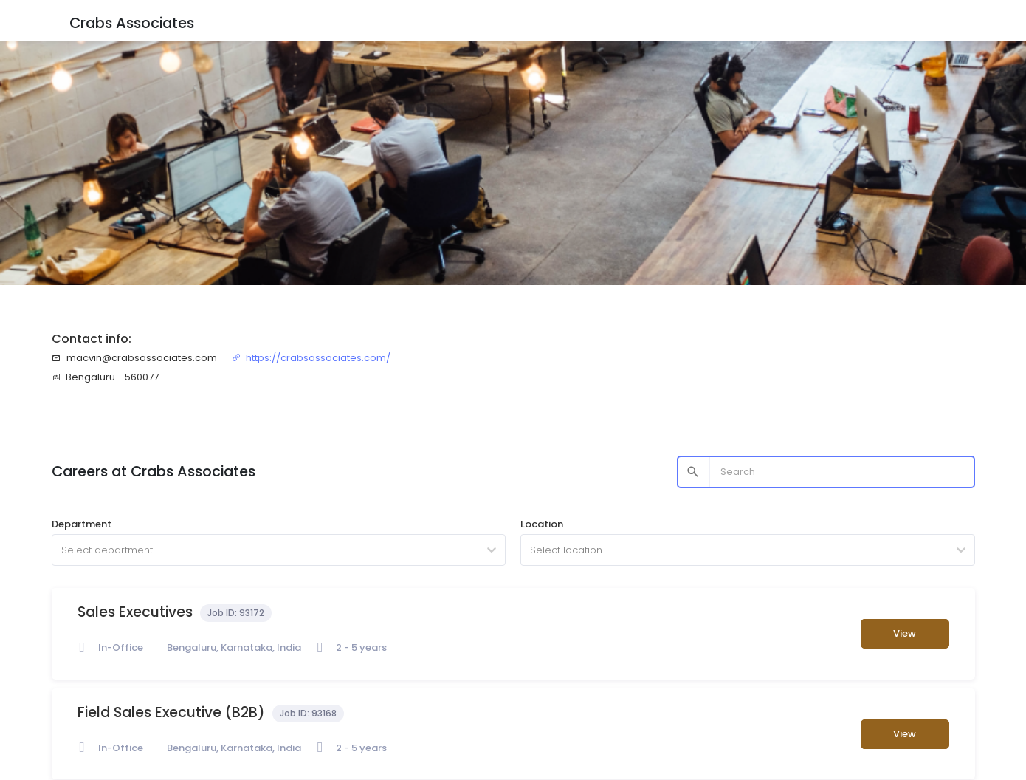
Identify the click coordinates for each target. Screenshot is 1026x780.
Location (541, 524)
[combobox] (62, 550)
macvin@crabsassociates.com (134, 358)
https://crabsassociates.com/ (311, 358)
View (904, 633)
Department (81, 524)
